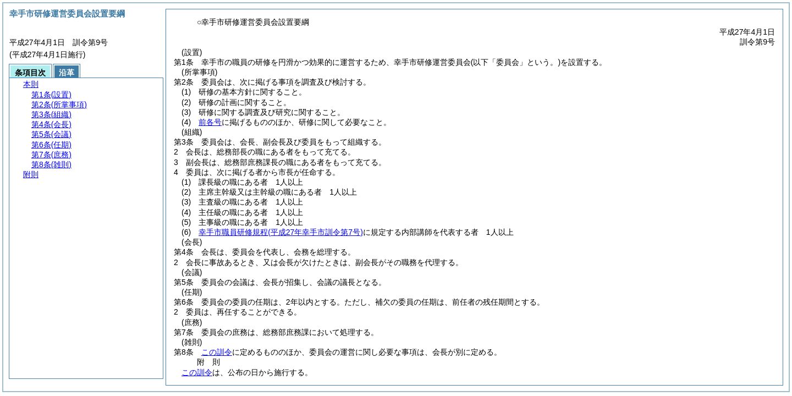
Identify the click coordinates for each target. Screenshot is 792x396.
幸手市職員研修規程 (281, 232)
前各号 (210, 122)
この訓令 (216, 352)
